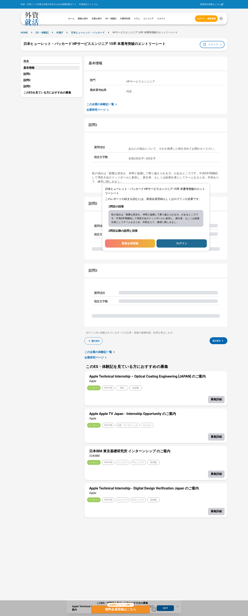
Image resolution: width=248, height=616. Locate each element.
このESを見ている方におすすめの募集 (47, 92)
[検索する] (221, 19)
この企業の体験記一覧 (102, 104)
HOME (24, 32)
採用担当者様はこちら (210, 4)
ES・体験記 (42, 32)
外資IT (59, 32)
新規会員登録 (130, 243)
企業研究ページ (98, 110)
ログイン (181, 243)
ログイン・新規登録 (206, 18)
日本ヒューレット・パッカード (88, 32)
